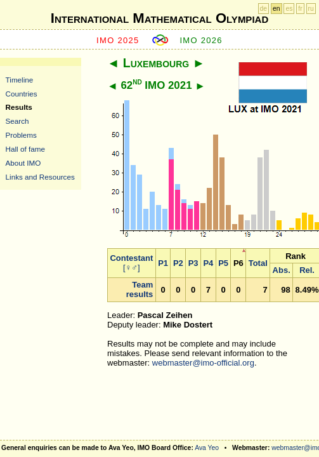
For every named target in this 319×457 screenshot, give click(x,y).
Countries (21, 93)
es (288, 8)
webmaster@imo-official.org (203, 363)
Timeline (20, 80)
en (276, 8)
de (264, 8)
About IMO (23, 163)
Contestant (131, 258)
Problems (21, 135)
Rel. (307, 270)
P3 (193, 263)
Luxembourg (156, 63)
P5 (223, 263)
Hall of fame (25, 149)
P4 (208, 263)
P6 (238, 263)
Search (17, 121)
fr (300, 8)
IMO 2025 (118, 40)
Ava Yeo (207, 447)
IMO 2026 (201, 40)
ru (311, 8)
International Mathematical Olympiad (159, 18)
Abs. (281, 270)
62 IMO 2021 (156, 85)
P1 (163, 263)
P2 (178, 263)
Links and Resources (40, 177)
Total (258, 263)
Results (19, 107)
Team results (139, 289)
